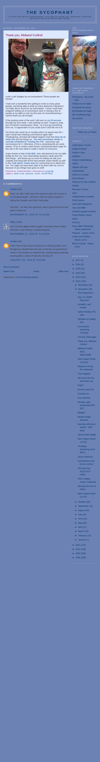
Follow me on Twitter (82, 104)
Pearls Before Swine (81, 215)
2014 (78, 273)
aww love (19, 174)
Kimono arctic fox (86, 389)
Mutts (75, 219)
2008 (78, 557)
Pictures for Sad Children (84, 182)
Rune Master (78, 178)
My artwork (77, 118)
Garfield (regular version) (84, 211)
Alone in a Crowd (80, 174)
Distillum (76, 156)
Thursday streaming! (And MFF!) (86, 449)
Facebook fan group (81, 107)
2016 (78, 264)
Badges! (81, 412)
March (81, 531)
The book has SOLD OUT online (84, 471)
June (80, 518)
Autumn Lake (78, 152)
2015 (78, 268)
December (83, 285)
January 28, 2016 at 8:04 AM (28, 260)
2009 (78, 553)
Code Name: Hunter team (23, 163)
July (80, 514)
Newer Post (8, 271)
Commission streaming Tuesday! (83, 329)
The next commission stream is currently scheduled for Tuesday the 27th (34, 140)
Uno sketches (84, 398)
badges (29, 174)
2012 (78, 281)
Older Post (64, 271)
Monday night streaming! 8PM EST (86, 405)
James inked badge (87, 434)
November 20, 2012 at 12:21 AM (29, 214)
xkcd (74, 193)
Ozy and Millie (79, 208)
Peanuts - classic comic (83, 233)
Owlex (75, 163)
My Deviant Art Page (82, 111)
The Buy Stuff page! (87, 337)
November (83, 289)
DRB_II (13, 222)
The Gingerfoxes (85, 293)
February (82, 535)
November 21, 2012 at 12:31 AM (29, 234)
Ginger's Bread (79, 149)
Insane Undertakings (82, 160)
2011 (78, 545)
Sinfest (75, 185)
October (82, 502)
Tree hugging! (84, 373)
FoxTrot (76, 222)
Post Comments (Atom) (27, 277)
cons (37, 174)
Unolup (13, 189)
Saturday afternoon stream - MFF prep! (87, 427)
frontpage (47, 174)
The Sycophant (50, 12)
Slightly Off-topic (80, 167)
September (83, 506)
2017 (78, 260)
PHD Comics (78, 200)
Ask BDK (31, 153)
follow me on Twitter (87, 132)
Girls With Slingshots (82, 204)
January (82, 540)
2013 (78, 277)
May (80, 523)
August (81, 510)
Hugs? (81, 385)
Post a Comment (11, 267)
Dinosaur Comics (80, 189)
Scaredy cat (83, 394)
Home (36, 271)
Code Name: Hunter (81, 145)
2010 (78, 549)
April (80, 527)
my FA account (54, 120)
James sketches (85, 457)
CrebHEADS (78, 171)
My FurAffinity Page (81, 115)
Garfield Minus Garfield (83, 196)
